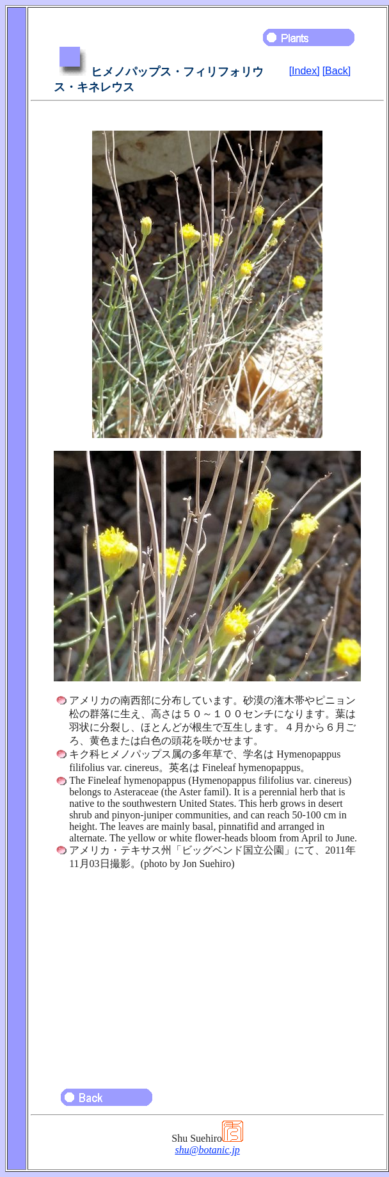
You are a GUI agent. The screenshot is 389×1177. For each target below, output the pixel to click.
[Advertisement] (207, 973)
